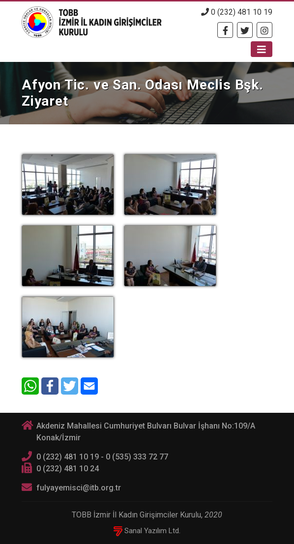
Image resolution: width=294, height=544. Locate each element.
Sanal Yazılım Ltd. (147, 530)
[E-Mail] (89, 386)
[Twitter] (245, 30)
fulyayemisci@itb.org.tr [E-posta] (78, 487)
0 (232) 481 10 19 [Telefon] (236, 12)
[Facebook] (225, 30)
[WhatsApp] (30, 386)
